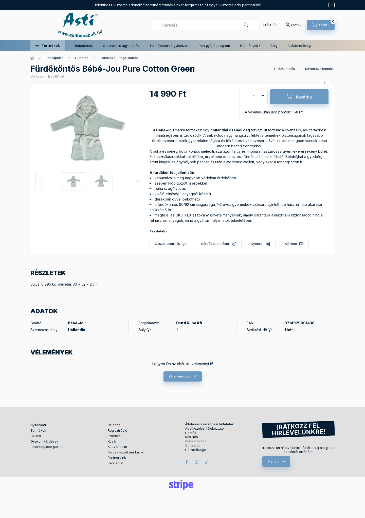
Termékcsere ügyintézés (169, 46)
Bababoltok (84, 46)
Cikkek (35, 436)
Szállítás (191, 437)
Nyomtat (257, 244)
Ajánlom (291, 244)
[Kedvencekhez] (324, 84)
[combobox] (205, 25)
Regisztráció (117, 430)
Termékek (38, 430)
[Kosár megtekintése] (321, 25)
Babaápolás (54, 58)
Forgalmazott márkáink (125, 452)
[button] (47, 45)
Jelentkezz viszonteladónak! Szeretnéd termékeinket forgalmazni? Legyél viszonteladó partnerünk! (177, 5)
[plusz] (263, 93)
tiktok (207, 462)
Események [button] (249, 46)
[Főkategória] (32, 58)
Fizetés (190, 433)
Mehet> (274, 461)
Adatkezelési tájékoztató (204, 428)
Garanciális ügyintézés (121, 46)
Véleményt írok (180, 376)
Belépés (114, 425)
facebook (186, 462)
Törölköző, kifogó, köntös (119, 58)
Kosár (112, 441)
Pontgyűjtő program (214, 46)
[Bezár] (331, 5)
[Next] (136, 181)
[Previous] (38, 181)
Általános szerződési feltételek (209, 424)
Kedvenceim (117, 447)
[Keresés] (246, 25)
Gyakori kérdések (44, 441)
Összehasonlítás (167, 244)
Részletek (157, 231)
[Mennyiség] (254, 96)
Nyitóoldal (38, 425)
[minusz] (263, 100)
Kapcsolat (115, 463)
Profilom (114, 436)
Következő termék (319, 69)
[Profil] (293, 25)
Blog (273, 46)
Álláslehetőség (299, 46)
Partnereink (117, 457)
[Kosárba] (299, 96)
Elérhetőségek (196, 450)
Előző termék (285, 69)
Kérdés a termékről (215, 244)
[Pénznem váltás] (269, 25)
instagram (197, 462)
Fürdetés (81, 58)
